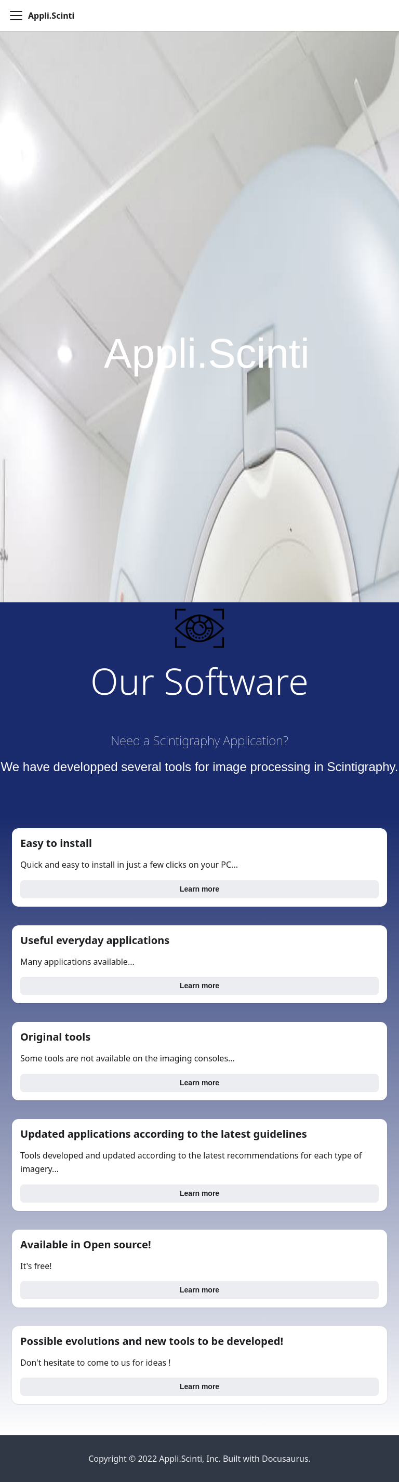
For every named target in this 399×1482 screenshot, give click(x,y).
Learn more (199, 889)
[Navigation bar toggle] (16, 15)
